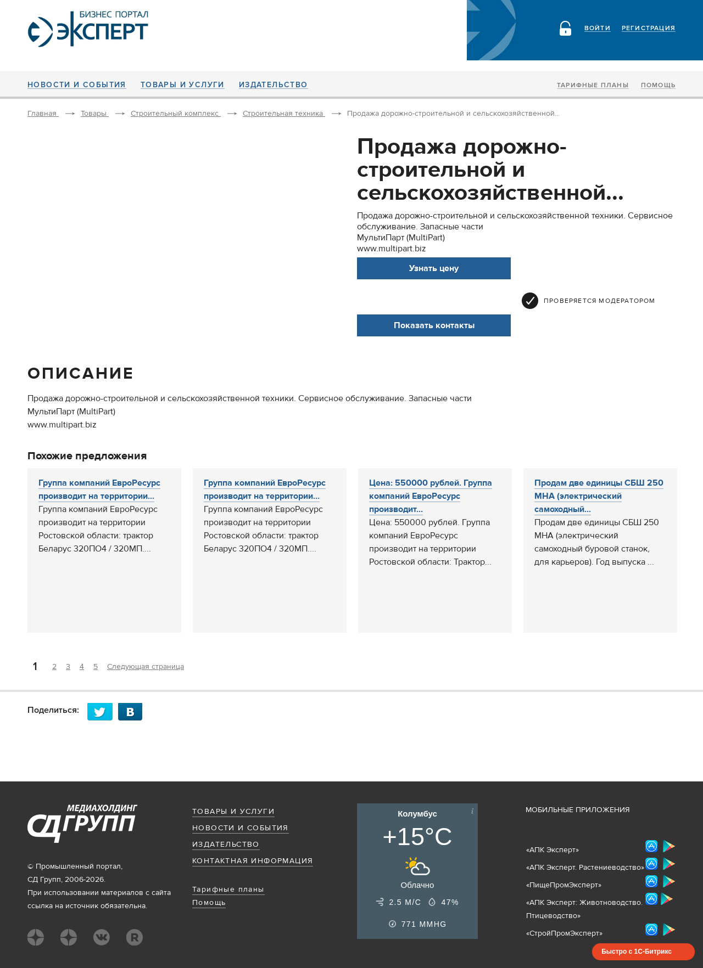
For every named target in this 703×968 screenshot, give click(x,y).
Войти (597, 28)
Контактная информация (252, 861)
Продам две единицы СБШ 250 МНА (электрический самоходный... (598, 496)
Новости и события (76, 85)
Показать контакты (434, 325)
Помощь (658, 85)
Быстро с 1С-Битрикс (636, 951)
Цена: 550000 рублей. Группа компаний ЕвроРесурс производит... (430, 496)
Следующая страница (145, 667)
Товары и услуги (183, 85)
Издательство (273, 85)
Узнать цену (434, 268)
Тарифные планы (593, 85)
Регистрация (649, 28)
